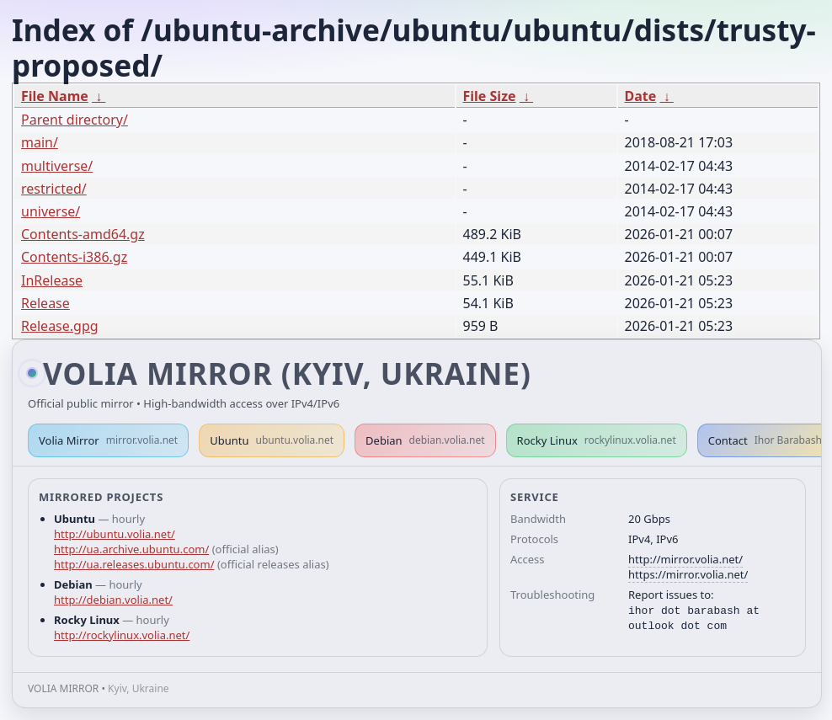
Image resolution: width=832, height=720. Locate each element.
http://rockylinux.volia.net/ (121, 635)
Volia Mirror (108, 440)
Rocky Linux (596, 440)
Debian (425, 440)
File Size (489, 96)
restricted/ (54, 188)
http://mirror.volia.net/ (685, 559)
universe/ (50, 211)
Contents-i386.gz (74, 257)
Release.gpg (60, 326)
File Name (54, 96)
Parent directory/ (74, 119)
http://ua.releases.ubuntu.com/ (134, 564)
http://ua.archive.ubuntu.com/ (131, 549)
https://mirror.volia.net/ (688, 574)
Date (641, 96)
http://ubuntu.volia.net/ (114, 533)
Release (45, 303)
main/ (39, 142)
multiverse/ (57, 166)
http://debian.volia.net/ (113, 599)
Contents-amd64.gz (83, 234)
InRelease (52, 280)
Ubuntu (271, 440)
